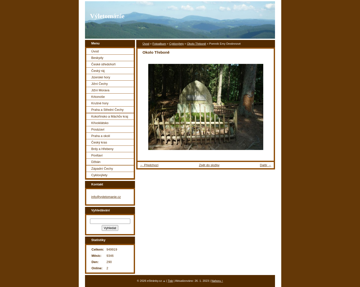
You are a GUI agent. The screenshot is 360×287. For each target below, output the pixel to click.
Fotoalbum (159, 43)
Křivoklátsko (99, 123)
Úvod (145, 43)
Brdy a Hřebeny (102, 149)
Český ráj (97, 71)
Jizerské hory (100, 77)
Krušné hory (99, 103)
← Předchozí (149, 165)
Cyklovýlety (176, 43)
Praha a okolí (100, 136)
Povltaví (97, 155)
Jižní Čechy (99, 84)
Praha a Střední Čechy (107, 110)
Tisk (170, 280)
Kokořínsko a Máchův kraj (109, 116)
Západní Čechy (102, 168)
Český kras (99, 142)
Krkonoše (98, 97)
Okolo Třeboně (196, 43)
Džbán (95, 162)
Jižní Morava (100, 90)
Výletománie (107, 16)
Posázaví (97, 129)
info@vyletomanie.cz (106, 197)
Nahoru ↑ (217, 280)
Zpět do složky (209, 165)
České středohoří (103, 64)
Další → (265, 165)
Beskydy (97, 58)
